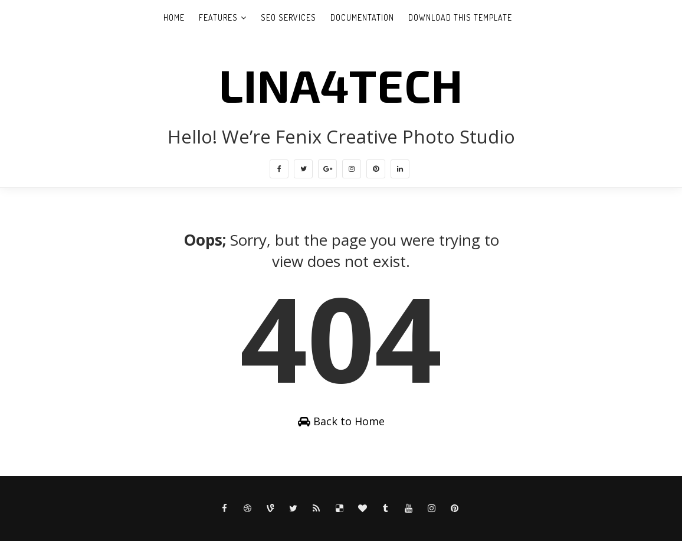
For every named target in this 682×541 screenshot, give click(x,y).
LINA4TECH (341, 84)
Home (174, 17)
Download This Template (460, 17)
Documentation (362, 17)
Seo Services (288, 17)
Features (218, 17)
